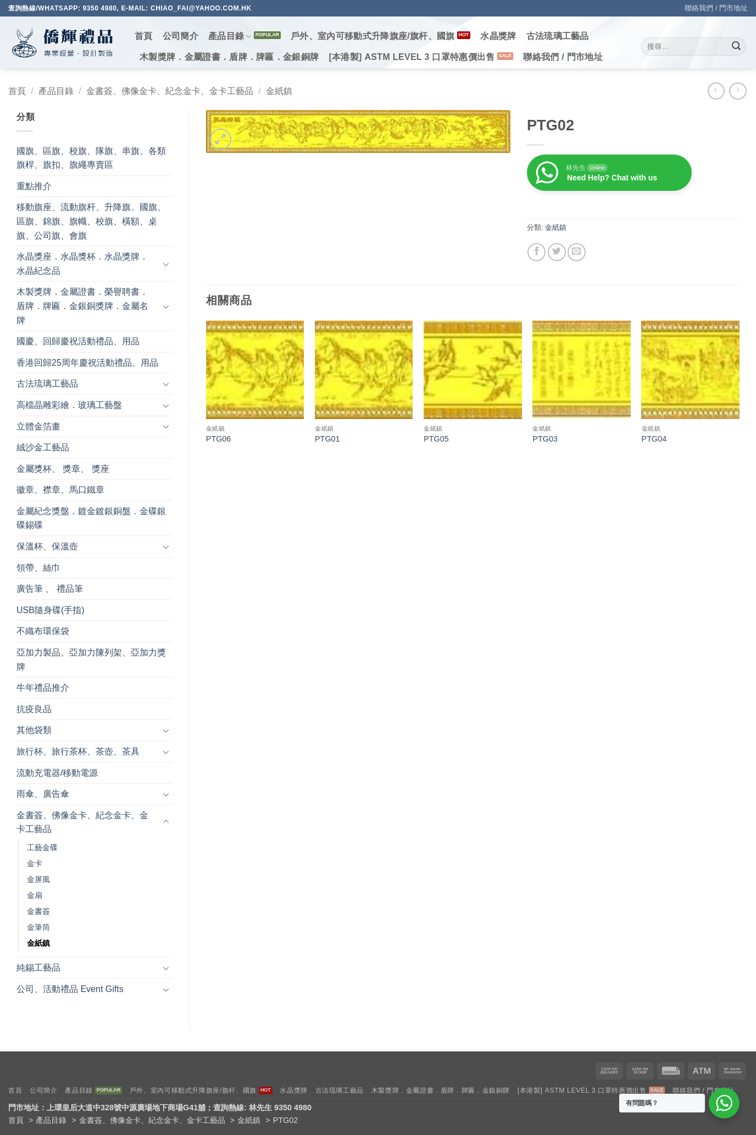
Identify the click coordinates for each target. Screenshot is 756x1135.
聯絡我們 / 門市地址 (716, 8)
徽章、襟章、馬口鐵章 (60, 489)
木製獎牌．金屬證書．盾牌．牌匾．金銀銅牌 (229, 57)
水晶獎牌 (498, 36)
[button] (220, 139)
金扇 (34, 895)
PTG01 (327, 438)
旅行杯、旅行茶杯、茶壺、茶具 (78, 751)
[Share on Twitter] (557, 252)
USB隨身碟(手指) (50, 610)
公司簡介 (180, 36)
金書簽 (38, 911)
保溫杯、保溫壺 (47, 546)
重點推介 (34, 186)
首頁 (144, 36)
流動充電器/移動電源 (57, 773)
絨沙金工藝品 (42, 447)
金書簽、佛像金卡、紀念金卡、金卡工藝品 (169, 91)
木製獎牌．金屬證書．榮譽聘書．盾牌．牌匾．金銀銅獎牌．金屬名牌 (82, 305)
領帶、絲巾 (38, 567)
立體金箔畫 (38, 426)
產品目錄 (230, 36)
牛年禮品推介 (42, 687)
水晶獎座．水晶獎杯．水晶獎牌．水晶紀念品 (82, 264)
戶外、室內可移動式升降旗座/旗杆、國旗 (373, 36)
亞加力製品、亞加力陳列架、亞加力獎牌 (91, 659)
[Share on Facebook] (536, 252)
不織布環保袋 (42, 631)
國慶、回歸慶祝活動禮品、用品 (78, 341)
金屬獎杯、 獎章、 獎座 (62, 468)
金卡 (34, 863)
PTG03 (545, 438)
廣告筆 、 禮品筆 (49, 588)
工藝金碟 (42, 847)
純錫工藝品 (38, 967)
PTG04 (654, 438)
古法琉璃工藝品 (557, 36)
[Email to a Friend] (577, 252)
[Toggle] (166, 264)
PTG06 (218, 438)
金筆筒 (38, 927)
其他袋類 (34, 730)
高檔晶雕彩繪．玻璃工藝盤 (69, 405)
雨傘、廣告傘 (42, 793)
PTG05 (436, 438)
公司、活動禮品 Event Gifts (70, 989)
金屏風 (38, 879)
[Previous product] (737, 91)
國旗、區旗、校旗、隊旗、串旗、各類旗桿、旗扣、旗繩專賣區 (91, 158)
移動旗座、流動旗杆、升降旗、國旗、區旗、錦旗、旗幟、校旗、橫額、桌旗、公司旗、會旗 (91, 221)
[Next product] (716, 91)
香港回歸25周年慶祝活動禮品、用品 (87, 362)
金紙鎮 (279, 91)
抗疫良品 (34, 709)
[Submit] (736, 46)
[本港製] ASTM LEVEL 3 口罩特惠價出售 (411, 57)
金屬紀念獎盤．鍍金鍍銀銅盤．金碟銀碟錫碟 (91, 518)
